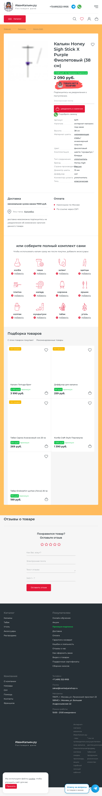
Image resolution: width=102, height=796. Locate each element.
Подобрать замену (65, 115)
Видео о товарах (60, 657)
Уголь (7, 626)
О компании (10, 681)
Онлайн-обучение (61, 618)
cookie (32, 778)
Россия (78, 166)
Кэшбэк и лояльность (63, 644)
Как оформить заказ (62, 653)
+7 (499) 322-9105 (60, 679)
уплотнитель (80, 159)
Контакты (8, 699)
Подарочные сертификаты (65, 661)
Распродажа (10, 635)
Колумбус (29, 211)
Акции (55, 622)
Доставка (57, 631)
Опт (6, 690)
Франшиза (9, 703)
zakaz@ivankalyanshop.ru (65, 688)
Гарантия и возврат (62, 640)
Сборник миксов (60, 666)
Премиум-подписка (62, 626)
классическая (81, 181)
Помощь (8, 694)
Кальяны (8, 618)
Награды (8, 686)
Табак (6, 622)
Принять (11, 786)
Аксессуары (10, 631)
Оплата (56, 635)
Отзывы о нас (59, 648)
